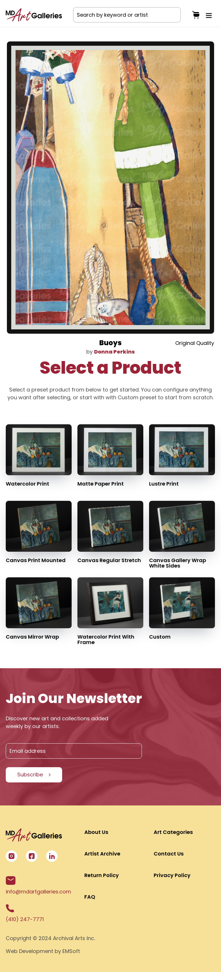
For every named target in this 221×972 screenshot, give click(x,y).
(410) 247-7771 (25, 913)
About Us (96, 832)
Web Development (29, 951)
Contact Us (169, 853)
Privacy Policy (172, 875)
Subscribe (30, 774)
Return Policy (101, 875)
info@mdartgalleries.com (38, 885)
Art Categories (173, 832)
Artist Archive (102, 853)
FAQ (89, 896)
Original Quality (194, 343)
